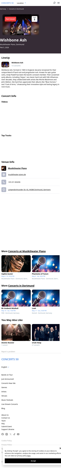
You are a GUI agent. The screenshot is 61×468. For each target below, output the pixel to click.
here (28, 456)
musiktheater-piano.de (17, 174)
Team (3, 421)
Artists (3, 391)
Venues (4, 396)
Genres (4, 387)
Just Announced (7, 379)
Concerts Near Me (8, 383)
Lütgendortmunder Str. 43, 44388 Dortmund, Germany (29, 189)
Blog (3, 408)
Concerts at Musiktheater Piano (27, 251)
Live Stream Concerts (9, 404)
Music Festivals (7, 400)
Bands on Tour (7, 375)
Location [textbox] (20, 3)
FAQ (3, 423)
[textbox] (5, 367)
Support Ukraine (7, 429)
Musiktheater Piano (17, 168)
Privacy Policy (6, 445)
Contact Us (5, 418)
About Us (5, 415)
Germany (3, 9)
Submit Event (6, 426)
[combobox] (21, 3)
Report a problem (8, 351)
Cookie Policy (6, 440)
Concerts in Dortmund (16, 9)
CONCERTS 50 (7, 3)
